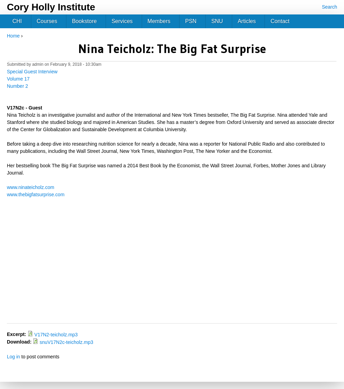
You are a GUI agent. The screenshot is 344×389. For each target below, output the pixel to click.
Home (13, 36)
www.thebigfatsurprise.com (35, 194)
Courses (47, 21)
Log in (13, 356)
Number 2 (17, 86)
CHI (17, 21)
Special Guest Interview (32, 71)
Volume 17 (18, 79)
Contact (279, 21)
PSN (190, 21)
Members (159, 21)
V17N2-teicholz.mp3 (56, 334)
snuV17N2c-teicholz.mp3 (66, 342)
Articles (247, 21)
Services (121, 21)
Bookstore (84, 21)
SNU (217, 21)
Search (329, 7)
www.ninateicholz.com (30, 187)
